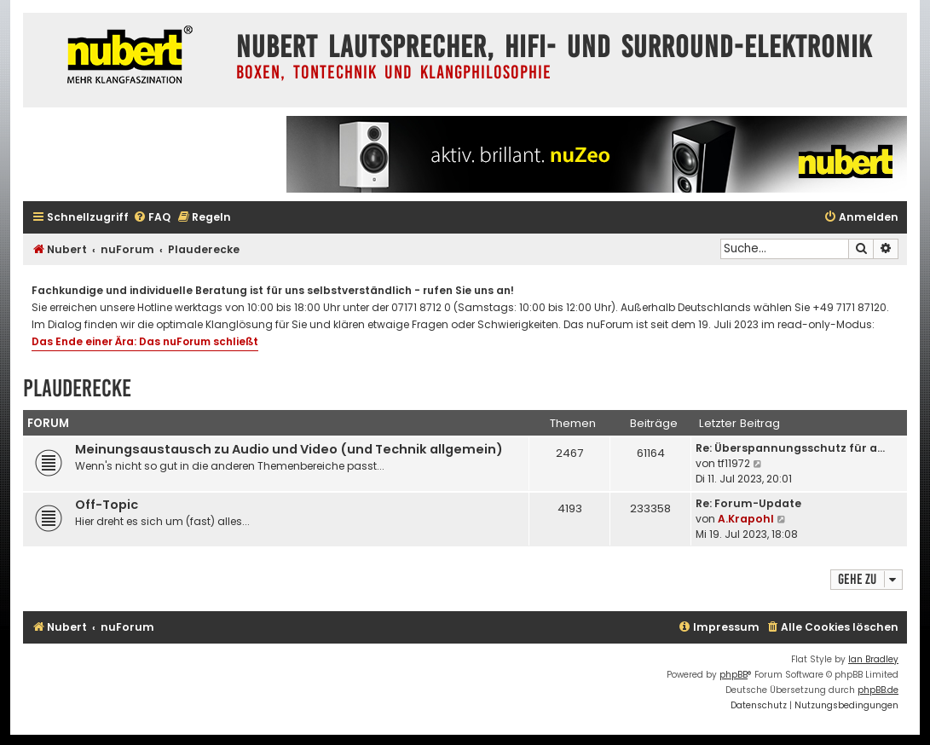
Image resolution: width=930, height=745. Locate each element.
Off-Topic (106, 504)
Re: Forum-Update (748, 503)
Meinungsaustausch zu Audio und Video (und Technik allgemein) (289, 449)
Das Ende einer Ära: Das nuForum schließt (145, 341)
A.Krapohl (746, 518)
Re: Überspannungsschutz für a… (790, 448)
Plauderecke (77, 388)
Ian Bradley (873, 659)
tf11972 (734, 463)
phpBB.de (878, 690)
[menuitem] (151, 217)
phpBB (733, 674)
